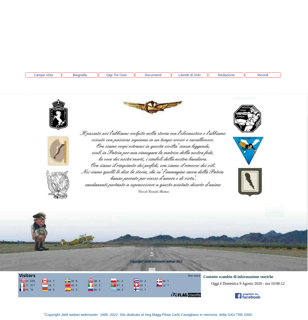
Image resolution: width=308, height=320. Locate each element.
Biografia (80, 75)
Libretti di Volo (190, 75)
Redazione (226, 75)
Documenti (153, 75)
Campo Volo (43, 75)
